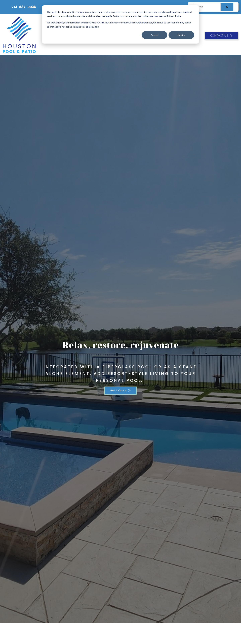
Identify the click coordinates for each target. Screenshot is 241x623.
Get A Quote (118, 390)
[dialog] (120, 24)
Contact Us (219, 35)
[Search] (226, 7)
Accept (154, 34)
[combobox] (206, 7)
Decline (181, 34)
